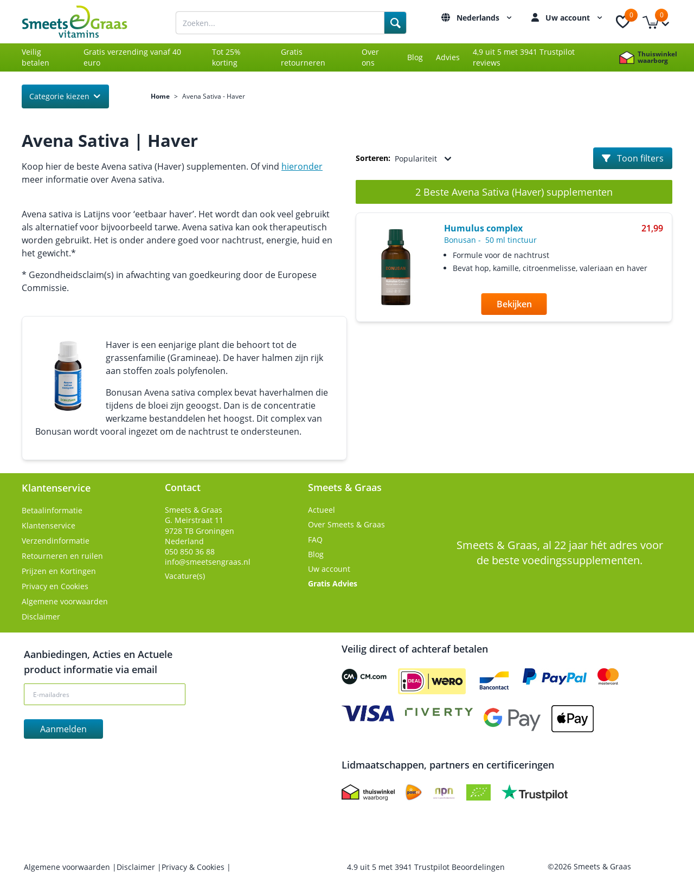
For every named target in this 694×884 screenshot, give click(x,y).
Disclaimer (41, 616)
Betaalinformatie (52, 510)
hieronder (302, 166)
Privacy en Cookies (55, 586)
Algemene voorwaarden (65, 601)
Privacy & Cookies (194, 867)
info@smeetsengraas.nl (207, 562)
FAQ (315, 539)
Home (160, 96)
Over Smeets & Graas (346, 524)
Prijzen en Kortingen (59, 571)
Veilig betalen (35, 57)
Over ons (370, 57)
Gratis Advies (332, 583)
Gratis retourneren (303, 57)
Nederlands (486, 17)
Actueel (321, 510)
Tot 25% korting (226, 57)
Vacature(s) (185, 576)
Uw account (575, 17)
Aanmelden (63, 729)
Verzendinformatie (55, 540)
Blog (415, 57)
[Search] (395, 23)
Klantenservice (48, 525)
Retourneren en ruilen (62, 556)
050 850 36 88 (190, 551)
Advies (448, 57)
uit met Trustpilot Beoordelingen (426, 867)
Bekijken (514, 304)
